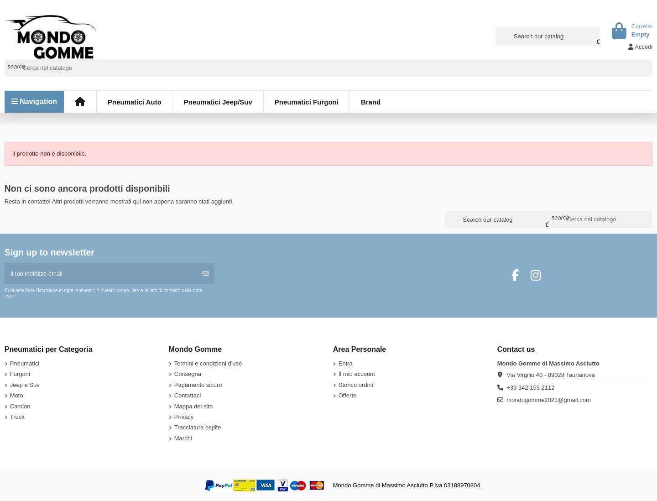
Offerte (348, 395)
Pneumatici (24, 363)
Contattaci (187, 395)
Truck (17, 416)
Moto (16, 395)
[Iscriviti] (205, 273)
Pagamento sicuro (198, 384)
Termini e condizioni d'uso (208, 363)
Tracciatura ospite (197, 427)
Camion (20, 406)
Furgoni (20, 374)
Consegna (187, 374)
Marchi (183, 438)
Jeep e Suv (25, 384)
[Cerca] (329, 68)
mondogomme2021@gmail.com (548, 400)
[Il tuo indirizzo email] (101, 273)
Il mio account (357, 374)
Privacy (184, 416)
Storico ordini (356, 384)
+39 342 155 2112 (530, 387)
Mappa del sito (193, 406)
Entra (346, 363)
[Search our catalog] (594, 36)
